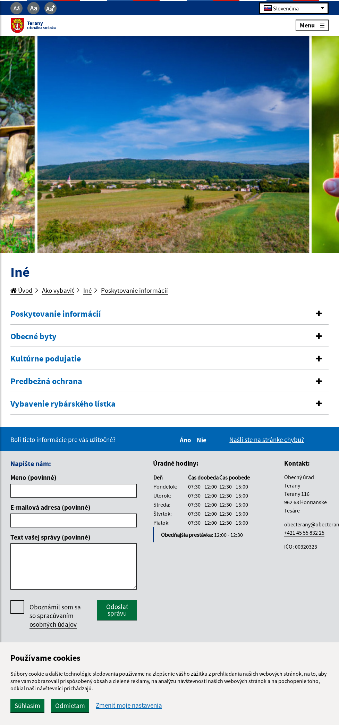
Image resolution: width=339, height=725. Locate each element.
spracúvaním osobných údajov (53, 619)
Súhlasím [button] (27, 705)
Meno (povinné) (33, 477)
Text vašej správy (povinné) (50, 537)
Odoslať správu (117, 609)
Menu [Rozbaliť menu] (312, 25)
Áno (186, 440)
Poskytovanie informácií (134, 290)
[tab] (169, 314)
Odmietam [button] (70, 705)
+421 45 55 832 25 (304, 532)
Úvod (21, 290)
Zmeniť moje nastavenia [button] (129, 705)
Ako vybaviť (58, 290)
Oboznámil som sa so (55, 616)
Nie (203, 440)
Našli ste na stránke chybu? (266, 439)
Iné (87, 290)
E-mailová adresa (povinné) (50, 507)
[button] (169, 314)
